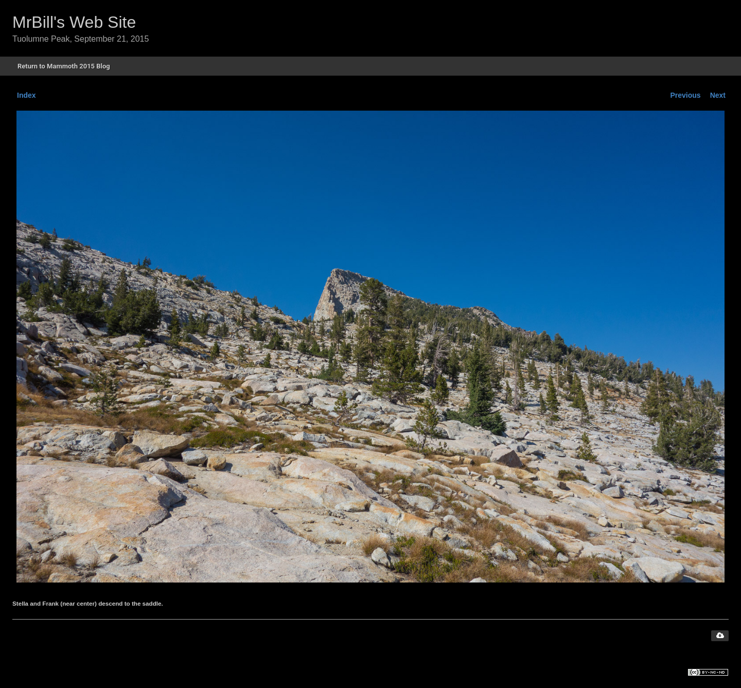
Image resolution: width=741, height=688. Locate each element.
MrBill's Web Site (74, 22)
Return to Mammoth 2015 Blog (63, 66)
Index (26, 95)
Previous (686, 95)
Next (718, 95)
